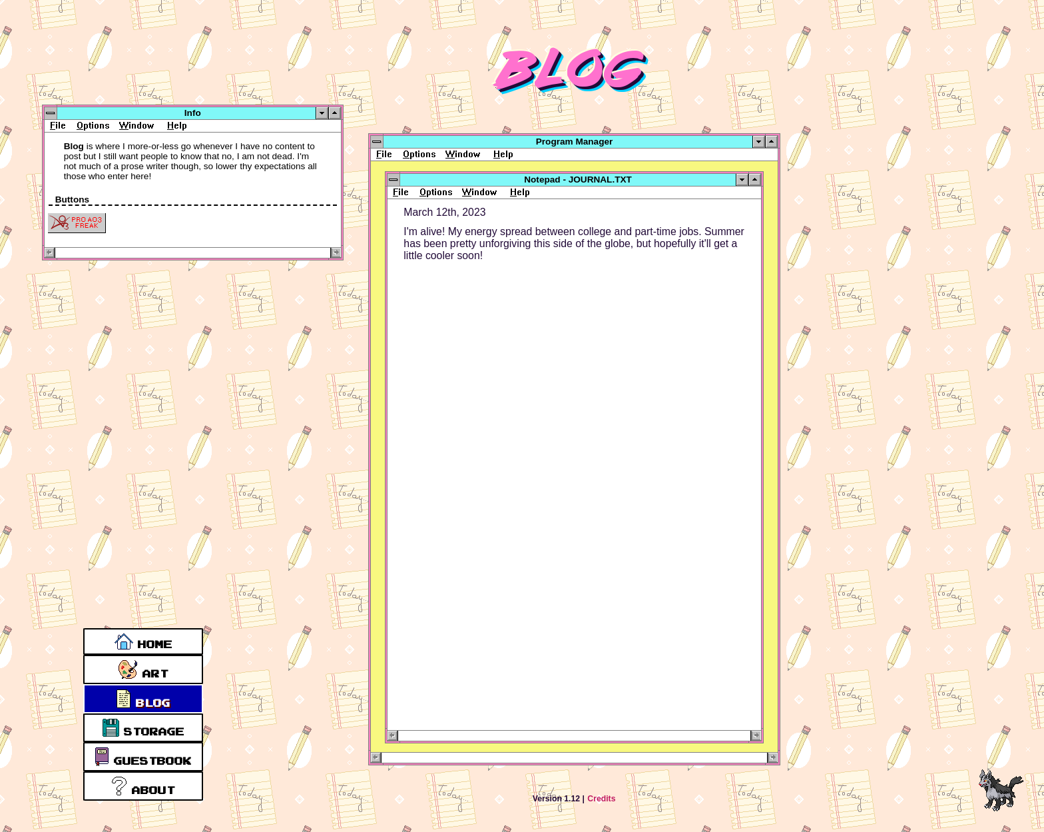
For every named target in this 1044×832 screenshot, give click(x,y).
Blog (143, 698)
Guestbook (143, 756)
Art (143, 669)
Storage (143, 728)
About (143, 786)
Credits (601, 798)
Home (143, 641)
